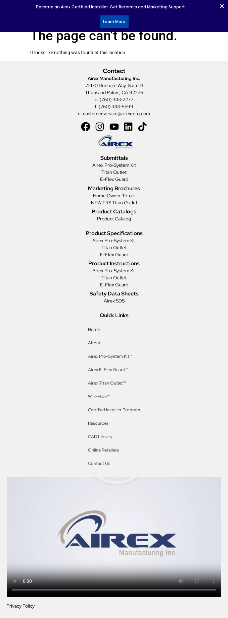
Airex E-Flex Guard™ (108, 369)
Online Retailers (103, 450)
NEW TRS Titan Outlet (114, 203)
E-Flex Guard (114, 179)
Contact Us (99, 463)
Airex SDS (114, 301)
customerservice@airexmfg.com (116, 114)
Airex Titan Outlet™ (107, 383)
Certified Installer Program (114, 410)
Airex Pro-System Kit (114, 165)
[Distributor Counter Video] (114, 537)
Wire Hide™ (99, 396)
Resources (98, 423)
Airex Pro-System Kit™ (110, 356)
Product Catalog (114, 219)
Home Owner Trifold (114, 196)
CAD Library (100, 436)
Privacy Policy (20, 606)
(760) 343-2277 (116, 99)
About (94, 343)
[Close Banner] (222, 6)
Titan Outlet (114, 172)
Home (94, 329)
